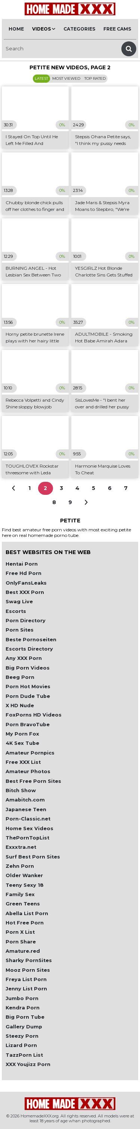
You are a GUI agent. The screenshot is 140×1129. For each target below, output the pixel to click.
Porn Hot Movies (28, 686)
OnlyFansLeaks (26, 583)
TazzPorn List (24, 1055)
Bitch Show (21, 790)
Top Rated (95, 78)
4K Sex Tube (22, 743)
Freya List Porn (26, 979)
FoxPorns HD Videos (34, 715)
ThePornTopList (27, 838)
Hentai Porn (22, 564)
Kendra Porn (23, 1008)
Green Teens (23, 904)
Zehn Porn (20, 866)
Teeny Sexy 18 (25, 885)
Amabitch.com (25, 800)
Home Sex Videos (29, 828)
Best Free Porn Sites (33, 781)
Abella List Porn (27, 913)
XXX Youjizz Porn (28, 1064)
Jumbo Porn (22, 998)
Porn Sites (20, 630)
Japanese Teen (26, 809)
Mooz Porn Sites (28, 970)
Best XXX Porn (25, 592)
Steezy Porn (22, 1036)
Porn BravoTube (28, 724)
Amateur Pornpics (30, 753)
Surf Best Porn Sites (33, 857)
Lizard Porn (21, 1045)
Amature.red (23, 951)
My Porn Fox (22, 734)
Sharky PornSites (29, 960)
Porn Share (21, 942)
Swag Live (19, 601)
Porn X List (20, 932)
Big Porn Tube (25, 1017)
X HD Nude (20, 705)
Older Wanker (24, 875)
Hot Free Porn (25, 923)
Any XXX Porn (24, 658)
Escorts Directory (29, 649)
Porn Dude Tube (28, 696)
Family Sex (20, 894)
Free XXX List (23, 762)
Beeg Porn (20, 677)
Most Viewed (66, 78)
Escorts (16, 611)
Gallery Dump (24, 1027)
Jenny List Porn (26, 989)
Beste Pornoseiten (31, 639)
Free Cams (117, 29)
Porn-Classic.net (28, 819)
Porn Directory (26, 620)
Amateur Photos (28, 771)
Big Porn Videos (28, 668)
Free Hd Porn (23, 573)
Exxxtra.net (21, 847)
